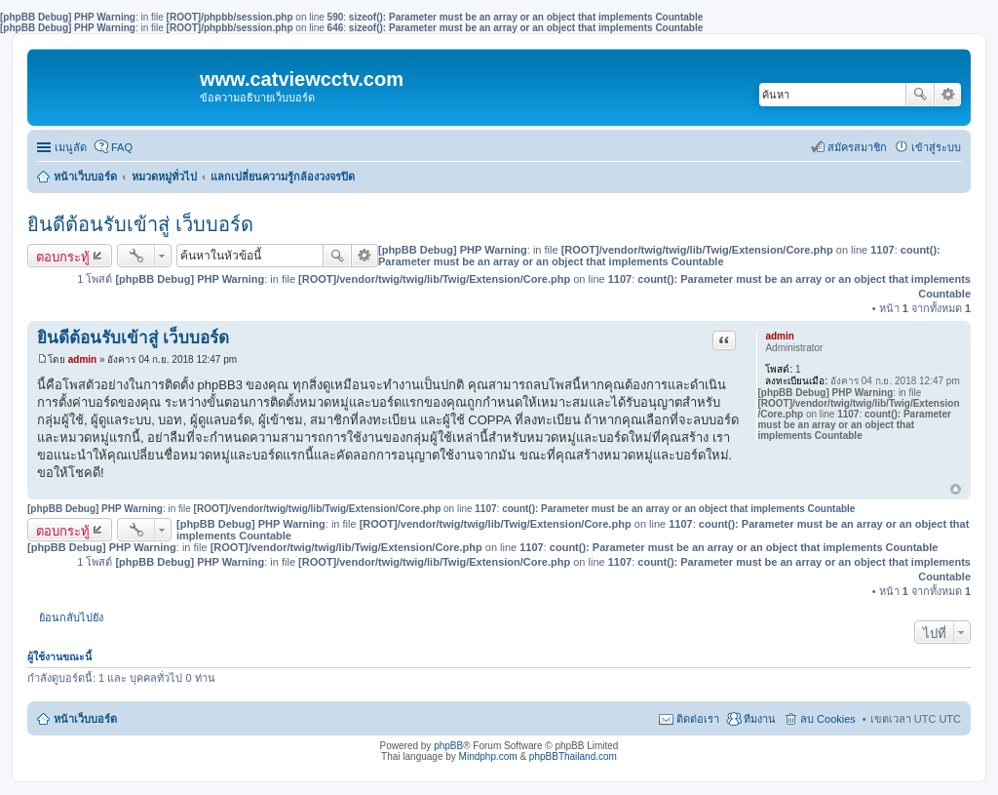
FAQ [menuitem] (122, 147)
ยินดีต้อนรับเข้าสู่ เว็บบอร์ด (140, 224)
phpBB (448, 745)
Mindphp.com (488, 756)
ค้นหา (920, 94)
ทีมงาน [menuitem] (760, 719)
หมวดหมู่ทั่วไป (164, 176)
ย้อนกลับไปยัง (71, 617)
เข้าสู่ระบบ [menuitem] (936, 147)
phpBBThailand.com (573, 756)
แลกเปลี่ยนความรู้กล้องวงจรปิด (283, 176)
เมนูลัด (71, 147)
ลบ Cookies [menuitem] (828, 719)
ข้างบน (955, 490)
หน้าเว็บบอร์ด (85, 176)
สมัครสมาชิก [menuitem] (857, 147)
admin (779, 336)
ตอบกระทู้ (63, 256)
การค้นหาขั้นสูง (948, 94)
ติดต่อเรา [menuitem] (697, 719)
